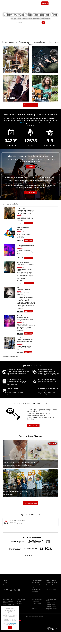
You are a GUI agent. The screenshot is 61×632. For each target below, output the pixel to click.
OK (10, 627)
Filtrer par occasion (51, 589)
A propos (5, 582)
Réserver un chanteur (50, 602)
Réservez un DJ (21, 599)
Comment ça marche (51, 582)
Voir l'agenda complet (8, 527)
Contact (5, 587)
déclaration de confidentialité (11, 623)
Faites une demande (51, 584)
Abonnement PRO (36, 589)
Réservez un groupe (7, 599)
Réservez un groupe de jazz (8, 604)
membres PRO (18, 123)
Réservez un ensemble (51, 606)
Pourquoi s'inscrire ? (37, 582)
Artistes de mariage (36, 605)
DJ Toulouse (19, 607)
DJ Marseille (19, 603)
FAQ (33, 587)
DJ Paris (19, 601)
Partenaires (35, 591)
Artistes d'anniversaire (36, 603)
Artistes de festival (35, 601)
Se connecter (54, 3)
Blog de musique (7, 584)
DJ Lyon (18, 605)
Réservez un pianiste (50, 604)
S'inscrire (45, 3)
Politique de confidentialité (21, 616)
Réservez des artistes (37, 599)
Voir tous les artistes (30, 105)
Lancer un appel (30, 192)
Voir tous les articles (30, 503)
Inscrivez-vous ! (36, 584)
